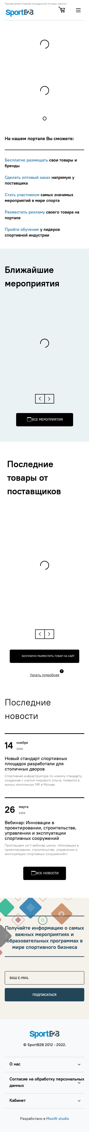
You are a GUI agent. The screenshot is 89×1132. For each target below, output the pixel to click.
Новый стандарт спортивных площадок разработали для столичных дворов (36, 763)
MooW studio (57, 1118)
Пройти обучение (22, 229)
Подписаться (44, 995)
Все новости (47, 873)
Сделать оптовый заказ (28, 177)
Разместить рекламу (25, 212)
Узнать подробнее (44, 675)
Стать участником (23, 194)
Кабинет (17, 1100)
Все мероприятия (47, 419)
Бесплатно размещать (27, 160)
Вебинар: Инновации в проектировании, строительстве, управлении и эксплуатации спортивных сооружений (40, 830)
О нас (14, 1064)
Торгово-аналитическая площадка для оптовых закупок (36, 3)
